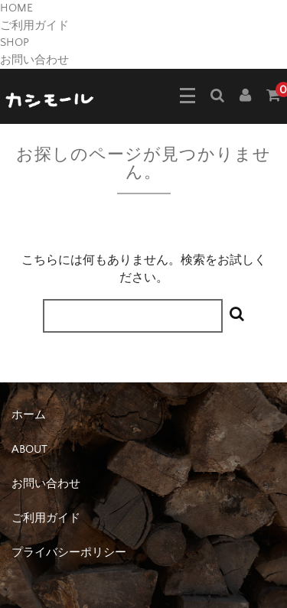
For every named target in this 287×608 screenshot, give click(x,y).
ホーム (28, 414)
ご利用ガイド (34, 25)
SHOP (14, 42)
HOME (16, 8)
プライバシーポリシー (68, 552)
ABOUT (29, 449)
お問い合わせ (34, 60)
